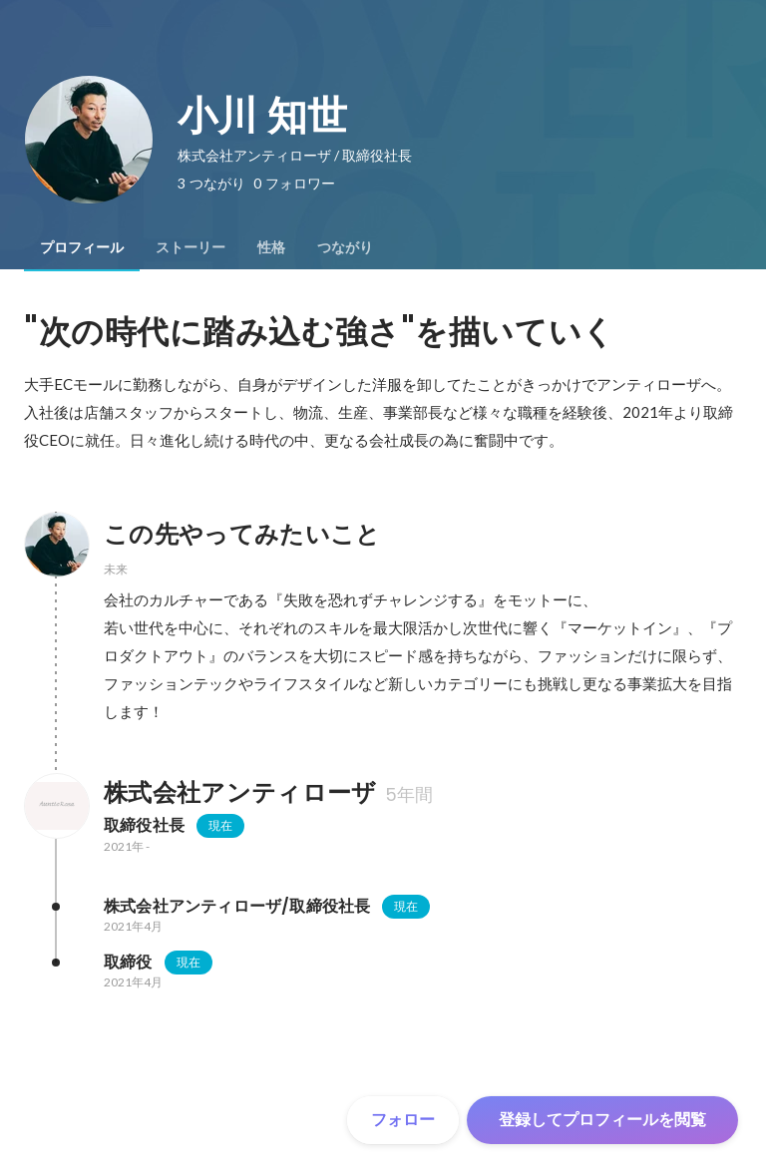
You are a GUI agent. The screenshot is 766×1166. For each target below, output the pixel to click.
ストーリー (190, 247)
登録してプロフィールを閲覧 (602, 1119)
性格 (271, 247)
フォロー (403, 1119)
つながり (345, 247)
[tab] (82, 247)
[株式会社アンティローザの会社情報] (56, 806)
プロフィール (82, 247)
